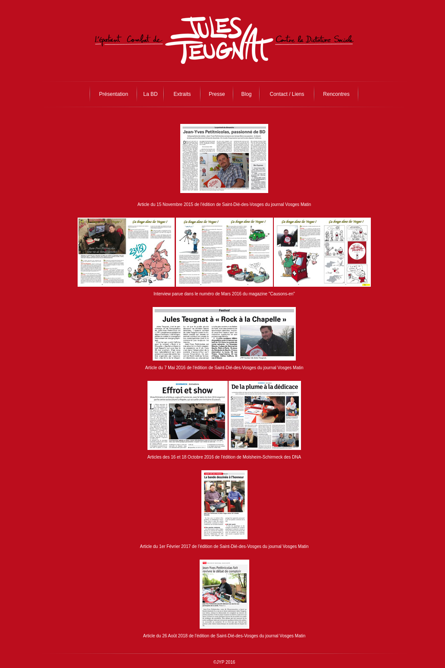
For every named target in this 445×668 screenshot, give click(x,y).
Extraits (182, 94)
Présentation (113, 94)
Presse (217, 94)
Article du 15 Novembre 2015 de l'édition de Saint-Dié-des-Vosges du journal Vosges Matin (224, 204)
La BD (150, 94)
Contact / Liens (287, 94)
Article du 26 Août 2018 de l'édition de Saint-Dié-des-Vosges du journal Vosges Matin (224, 635)
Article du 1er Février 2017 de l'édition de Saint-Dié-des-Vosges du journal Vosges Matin (224, 546)
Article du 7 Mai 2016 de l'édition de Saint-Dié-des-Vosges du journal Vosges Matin (224, 367)
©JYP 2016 (224, 662)
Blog (246, 94)
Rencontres (336, 94)
